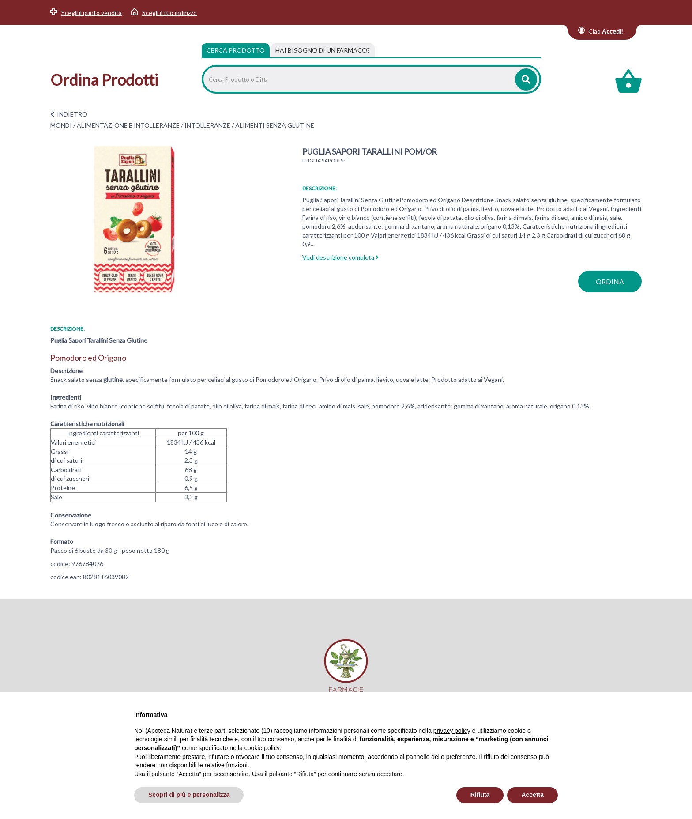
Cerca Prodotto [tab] (236, 50)
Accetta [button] (532, 794)
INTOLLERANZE (207, 125)
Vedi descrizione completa (340, 257)
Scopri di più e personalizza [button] (188, 794)
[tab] (323, 50)
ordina (610, 281)
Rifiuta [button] (480, 794)
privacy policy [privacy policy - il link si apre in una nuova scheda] (451, 730)
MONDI (61, 125)
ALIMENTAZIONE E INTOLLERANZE (128, 125)
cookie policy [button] (261, 747)
